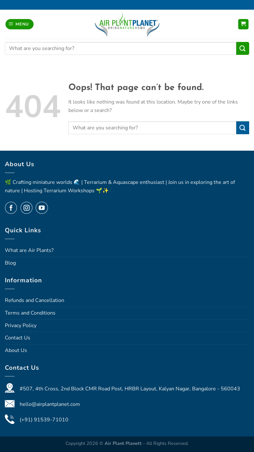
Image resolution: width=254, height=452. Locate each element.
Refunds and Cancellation (34, 300)
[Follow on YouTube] (42, 208)
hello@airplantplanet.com (50, 404)
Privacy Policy (20, 325)
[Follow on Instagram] (26, 208)
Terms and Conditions (30, 312)
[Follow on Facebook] (11, 208)
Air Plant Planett (124, 443)
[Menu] (19, 24)
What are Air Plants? (29, 250)
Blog (10, 262)
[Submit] (242, 48)
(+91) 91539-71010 (44, 419)
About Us (16, 350)
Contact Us (17, 337)
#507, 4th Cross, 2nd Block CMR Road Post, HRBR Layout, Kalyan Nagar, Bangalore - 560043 (130, 388)
